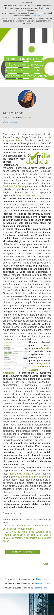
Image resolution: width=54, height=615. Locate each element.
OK (12, 18)
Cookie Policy (34, 16)
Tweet (45, 564)
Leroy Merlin (43, 363)
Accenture (8, 373)
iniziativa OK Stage (14, 186)
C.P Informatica (40, 366)
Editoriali (26, 117)
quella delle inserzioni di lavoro (32, 477)
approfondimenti (14, 140)
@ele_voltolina (11, 122)
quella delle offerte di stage (25, 474)
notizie (47, 137)
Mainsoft (33, 370)
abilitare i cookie (42, 579)
